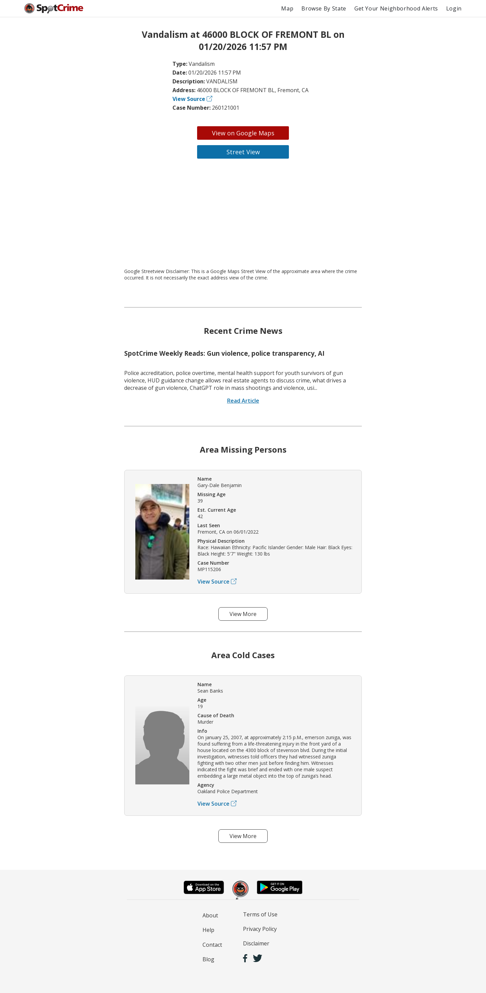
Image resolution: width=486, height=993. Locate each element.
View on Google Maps (243, 133)
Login (454, 8)
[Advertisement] (243, 213)
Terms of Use (260, 914)
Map (287, 8)
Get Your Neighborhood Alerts (396, 8)
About (210, 915)
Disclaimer (256, 943)
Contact (212, 944)
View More (243, 614)
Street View (243, 152)
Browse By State (323, 8)
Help (208, 930)
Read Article (243, 400)
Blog (208, 959)
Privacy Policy (260, 929)
